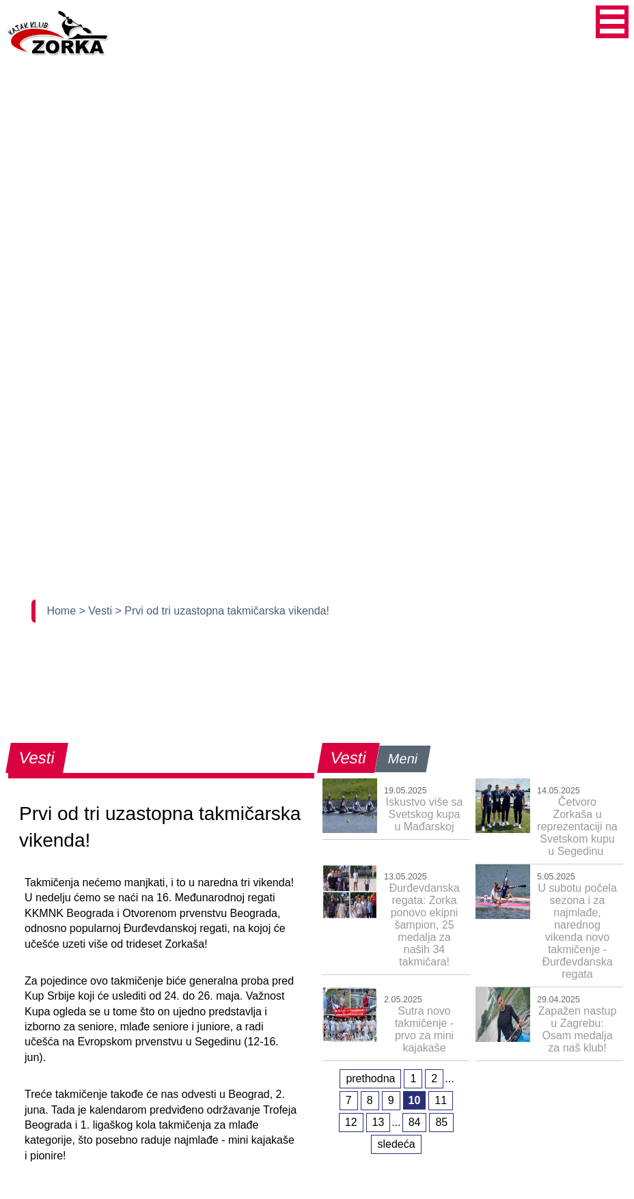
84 (415, 1122)
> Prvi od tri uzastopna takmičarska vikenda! (222, 611)
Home (62, 611)
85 (441, 1122)
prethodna (370, 1078)
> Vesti (97, 611)
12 (351, 1122)
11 (441, 1100)
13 (378, 1122)
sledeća (396, 1144)
